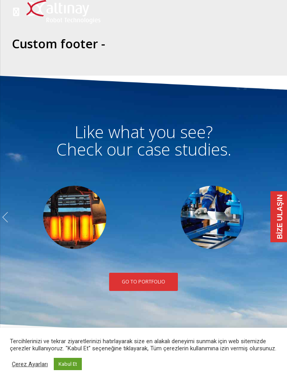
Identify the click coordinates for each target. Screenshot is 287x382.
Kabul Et (68, 364)
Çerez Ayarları (30, 364)
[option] (75, 217)
